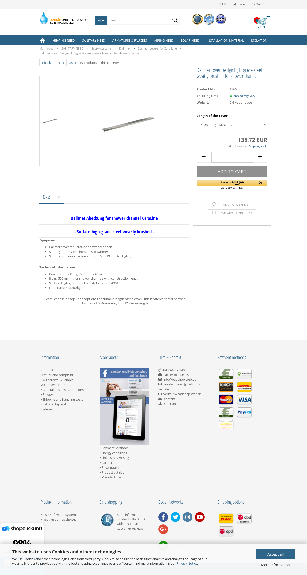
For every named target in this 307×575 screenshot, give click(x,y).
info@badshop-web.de (179, 379)
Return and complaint (57, 375)
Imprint (47, 370)
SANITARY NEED (93, 40)
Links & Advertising (114, 458)
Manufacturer (110, 477)
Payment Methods (114, 448)
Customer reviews (130, 528)
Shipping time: (208, 95)
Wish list (260, 4)
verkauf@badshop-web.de (182, 394)
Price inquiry (109, 467)
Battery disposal (53, 404)
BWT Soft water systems (59, 514)
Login (239, 4)
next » (59, 62)
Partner (106, 462)
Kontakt (169, 399)
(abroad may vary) (244, 96)
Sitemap (47, 409)
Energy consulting (113, 453)
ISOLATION (259, 40)
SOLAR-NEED (190, 40)
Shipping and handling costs (62, 399)
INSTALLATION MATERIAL (225, 40)
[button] (232, 185)
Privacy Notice (187, 563)
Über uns (170, 404)
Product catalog (112, 472)
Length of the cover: (213, 115)
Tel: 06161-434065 (175, 370)
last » (72, 62)
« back (46, 62)
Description (52, 197)
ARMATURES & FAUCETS (129, 40)
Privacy (47, 394)
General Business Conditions (62, 389)
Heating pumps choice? (58, 519)
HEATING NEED (64, 40)
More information (275, 564)
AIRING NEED (163, 40)
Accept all (275, 554)
